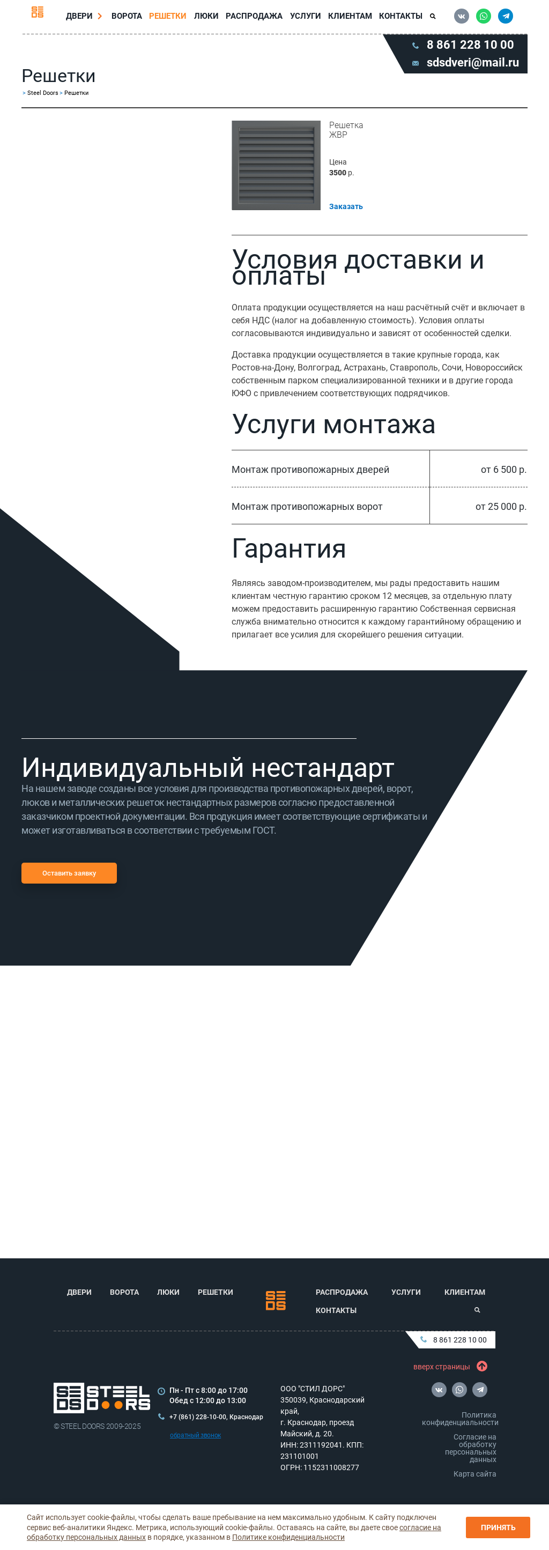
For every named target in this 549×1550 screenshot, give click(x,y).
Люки (207, 18)
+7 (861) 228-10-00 (197, 1417)
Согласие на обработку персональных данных (470, 1448)
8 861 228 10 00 (453, 1340)
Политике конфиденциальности (288, 1537)
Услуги (304, 18)
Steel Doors (42, 97)
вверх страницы (448, 1366)
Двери (81, 18)
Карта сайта (475, 1474)
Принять (498, 1527)
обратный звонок (195, 1435)
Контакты (399, 18)
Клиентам (348, 18)
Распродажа (254, 18)
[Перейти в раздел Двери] (102, 18)
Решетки (169, 18)
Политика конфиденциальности (460, 1418)
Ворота (129, 18)
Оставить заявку (69, 877)
